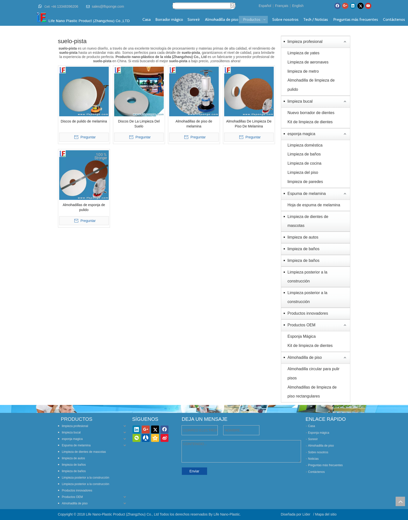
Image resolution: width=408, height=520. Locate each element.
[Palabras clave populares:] (232, 5)
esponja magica (301, 134)
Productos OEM (302, 325)
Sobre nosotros (318, 452)
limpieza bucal (300, 101)
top (400, 501)
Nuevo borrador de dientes (311, 113)
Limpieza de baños (304, 154)
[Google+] (345, 6)
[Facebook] (337, 6)
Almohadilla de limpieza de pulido (311, 85)
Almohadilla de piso (305, 357)
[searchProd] (202, 6)
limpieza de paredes (305, 182)
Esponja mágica (318, 432)
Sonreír (313, 439)
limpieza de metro (303, 71)
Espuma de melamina (307, 193)
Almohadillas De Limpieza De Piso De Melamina (249, 123)
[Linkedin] (353, 6)
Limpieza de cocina (305, 163)
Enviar (194, 471)
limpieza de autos (303, 237)
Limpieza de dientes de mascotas (308, 221)
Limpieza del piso (303, 172)
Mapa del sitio (325, 514)
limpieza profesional (305, 41)
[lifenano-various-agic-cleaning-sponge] (204, 409)
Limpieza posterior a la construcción (307, 276)
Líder (306, 514)
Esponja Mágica (302, 336)
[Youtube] (368, 6)
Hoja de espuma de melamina (314, 205)
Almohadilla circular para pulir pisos (314, 373)
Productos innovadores (308, 313)
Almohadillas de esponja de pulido (84, 207)
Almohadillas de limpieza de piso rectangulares (312, 391)
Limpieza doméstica (305, 145)
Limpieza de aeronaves (308, 62)
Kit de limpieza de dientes (310, 122)
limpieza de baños (304, 249)
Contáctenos (316, 472)
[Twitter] (360, 6)
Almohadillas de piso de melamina (194, 123)
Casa (311, 426)
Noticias (313, 458)
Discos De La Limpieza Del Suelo (139, 123)
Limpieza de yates (304, 53)
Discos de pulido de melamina (84, 121)
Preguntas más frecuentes (325, 465)
